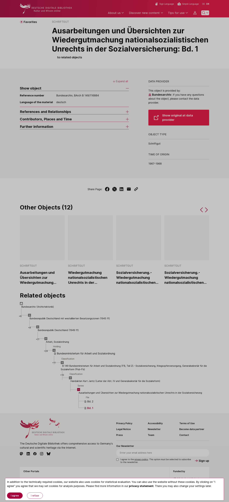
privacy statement (141, 486)
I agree (15, 495)
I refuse (35, 495)
